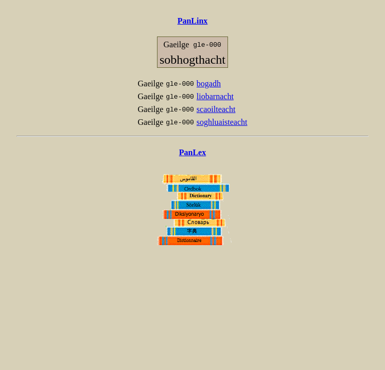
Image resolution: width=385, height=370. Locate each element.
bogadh (209, 83)
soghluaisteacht (222, 122)
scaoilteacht (216, 109)
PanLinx (193, 20)
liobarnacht (215, 96)
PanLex (192, 152)
